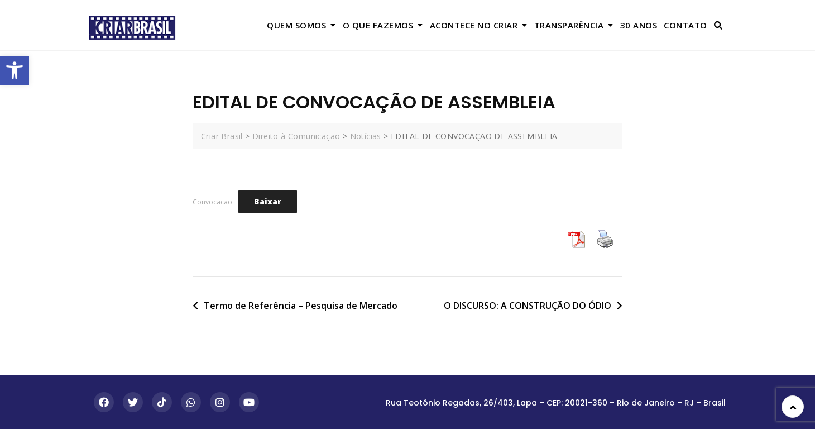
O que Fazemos (378, 25)
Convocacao (212, 202)
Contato (685, 25)
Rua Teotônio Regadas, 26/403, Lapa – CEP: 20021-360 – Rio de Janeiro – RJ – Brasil (556, 402)
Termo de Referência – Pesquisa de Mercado (300, 305)
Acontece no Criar (474, 25)
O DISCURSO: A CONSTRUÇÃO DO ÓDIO (527, 305)
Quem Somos (296, 25)
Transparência (569, 25)
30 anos (639, 25)
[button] (14, 70)
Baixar (267, 201)
